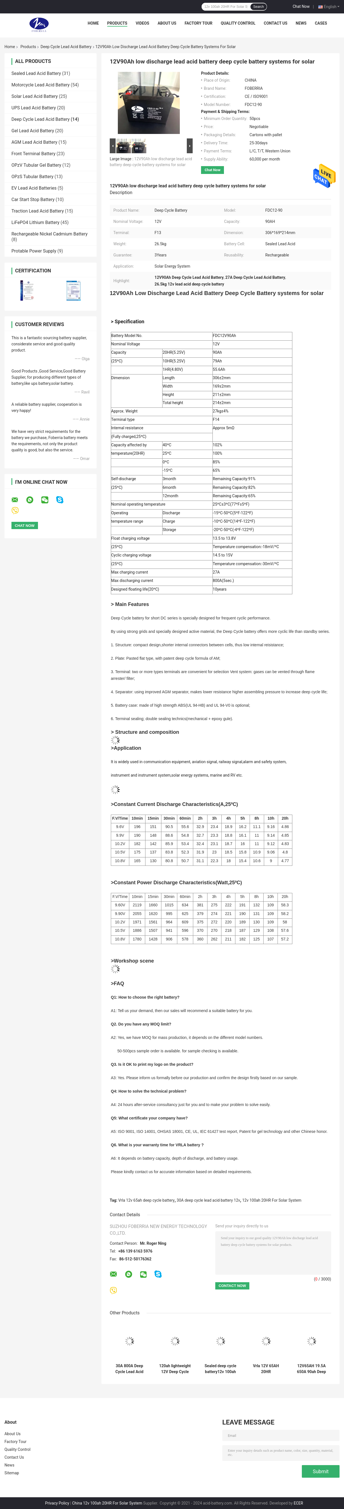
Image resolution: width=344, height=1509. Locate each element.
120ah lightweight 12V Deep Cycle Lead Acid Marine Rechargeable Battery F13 (175, 1369)
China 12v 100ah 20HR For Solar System (107, 1503)
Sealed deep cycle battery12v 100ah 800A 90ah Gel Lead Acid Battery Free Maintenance (220, 1369)
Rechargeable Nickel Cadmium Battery (49, 234)
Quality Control (238, 23)
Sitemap (11, 1473)
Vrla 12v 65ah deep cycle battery (146, 1200)
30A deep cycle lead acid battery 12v (208, 1200)
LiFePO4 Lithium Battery (35, 222)
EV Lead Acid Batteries (33, 188)
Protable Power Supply (33, 251)
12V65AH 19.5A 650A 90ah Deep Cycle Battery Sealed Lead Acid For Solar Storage (311, 1369)
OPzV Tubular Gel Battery (36, 165)
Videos (142, 23)
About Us (166, 23)
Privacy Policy (57, 1503)
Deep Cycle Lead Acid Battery (65, 46)
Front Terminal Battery (33, 153)
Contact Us (275, 23)
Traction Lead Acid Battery (37, 211)
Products (117, 23)
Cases (321, 23)
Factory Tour (198, 23)
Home (93, 23)
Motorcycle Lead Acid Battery (40, 85)
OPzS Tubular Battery (32, 176)
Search (258, 7)
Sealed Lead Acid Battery (36, 73)
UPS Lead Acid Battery (33, 107)
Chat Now (301, 6)
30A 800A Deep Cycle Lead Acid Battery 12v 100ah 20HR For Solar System (129, 1369)
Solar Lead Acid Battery (34, 96)
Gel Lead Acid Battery (32, 130)
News (301, 23)
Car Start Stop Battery (32, 199)
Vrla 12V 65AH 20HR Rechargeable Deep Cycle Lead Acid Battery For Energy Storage (265, 1369)
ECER (298, 1503)
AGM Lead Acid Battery (34, 142)
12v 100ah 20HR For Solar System (271, 1200)
